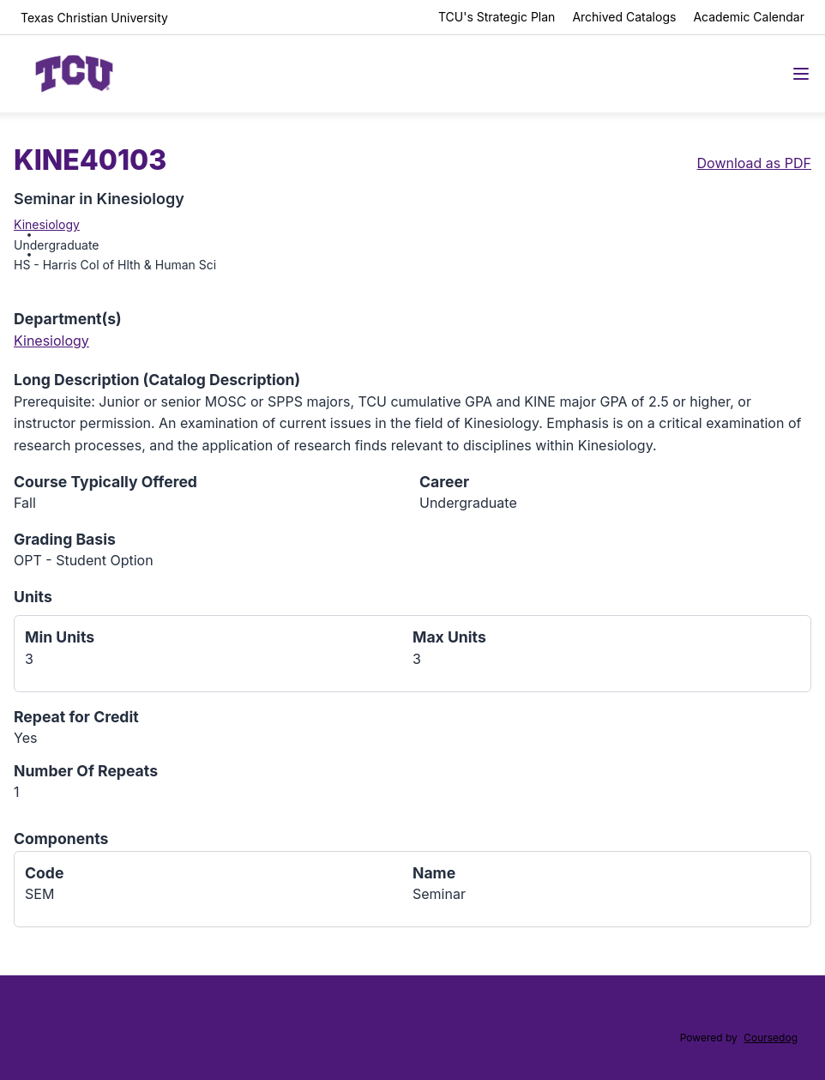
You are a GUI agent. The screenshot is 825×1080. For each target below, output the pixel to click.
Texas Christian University (94, 17)
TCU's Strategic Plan (496, 16)
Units (33, 597)
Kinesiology (47, 224)
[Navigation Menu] (801, 74)
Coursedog (771, 1037)
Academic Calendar (748, 16)
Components (61, 839)
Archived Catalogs (624, 16)
